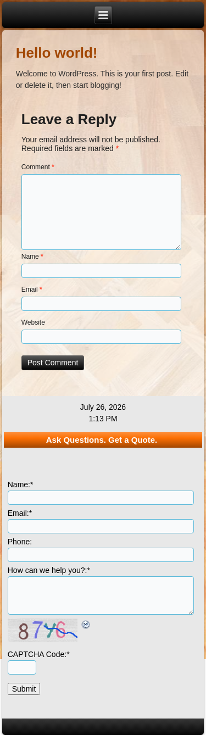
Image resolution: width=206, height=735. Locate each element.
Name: (21, 484)
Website (33, 322)
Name (32, 256)
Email (31, 289)
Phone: (20, 541)
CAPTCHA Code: (39, 654)
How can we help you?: (49, 570)
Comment (37, 167)
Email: (20, 513)
